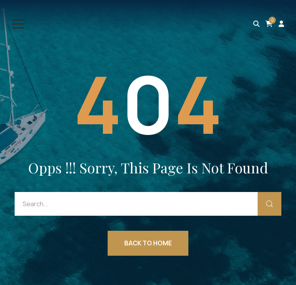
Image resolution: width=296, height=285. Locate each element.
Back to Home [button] (148, 243)
